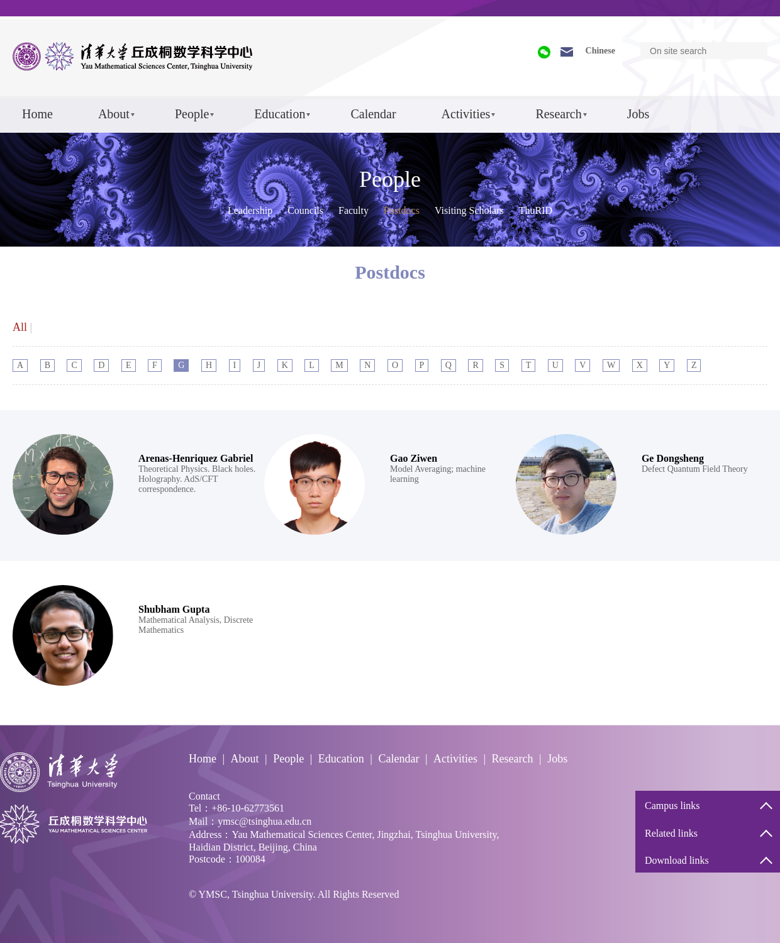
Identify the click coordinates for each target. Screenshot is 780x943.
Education (279, 114)
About (114, 114)
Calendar (373, 114)
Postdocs (402, 210)
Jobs (638, 114)
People (192, 114)
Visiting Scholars (469, 210)
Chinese (600, 50)
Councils (305, 210)
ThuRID (535, 210)
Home (37, 114)
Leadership (250, 210)
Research (558, 114)
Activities (466, 114)
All (20, 327)
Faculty (353, 210)
